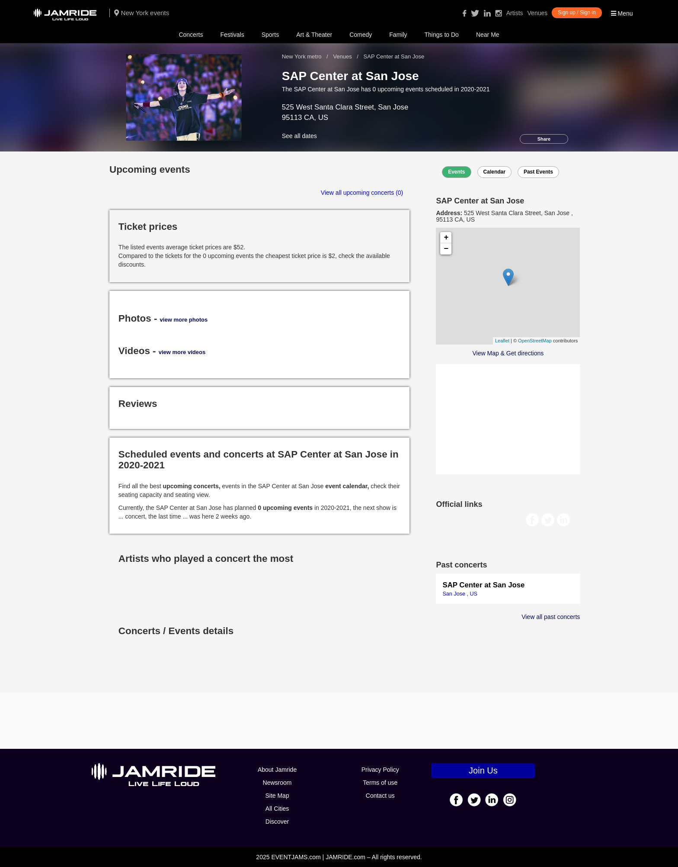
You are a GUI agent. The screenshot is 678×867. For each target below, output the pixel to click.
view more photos (184, 319)
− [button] (446, 249)
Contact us (380, 795)
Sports (270, 34)
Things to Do (442, 34)
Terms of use (380, 782)
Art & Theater (314, 34)
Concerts (191, 34)
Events (456, 172)
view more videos (182, 352)
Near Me (487, 34)
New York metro (302, 56)
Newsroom (277, 782)
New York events (141, 12)
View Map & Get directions (508, 353)
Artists (514, 13)
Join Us (483, 770)
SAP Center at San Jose (483, 585)
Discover (277, 821)
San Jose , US (459, 594)
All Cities (277, 808)
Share (544, 139)
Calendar (494, 172)
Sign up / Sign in (576, 13)
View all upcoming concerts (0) (362, 192)
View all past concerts (550, 616)
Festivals (232, 34)
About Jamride (277, 769)
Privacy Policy (380, 769)
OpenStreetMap (535, 340)
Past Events (538, 172)
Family (398, 34)
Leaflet (502, 340)
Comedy (360, 34)
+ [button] (446, 237)
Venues (538, 13)
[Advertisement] (508, 418)
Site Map (277, 795)
